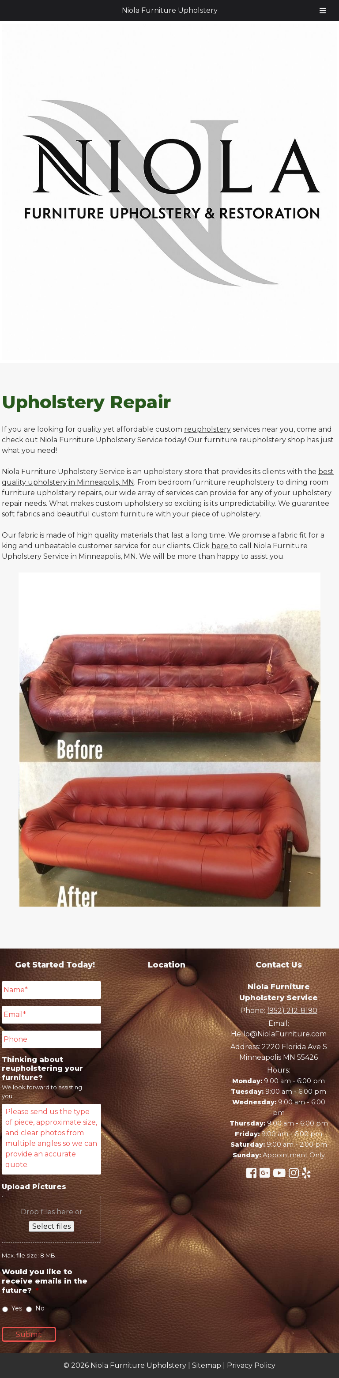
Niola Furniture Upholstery (170, 10)
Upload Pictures (34, 1186)
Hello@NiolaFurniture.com (279, 1034)
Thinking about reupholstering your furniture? (42, 1068)
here (220, 546)
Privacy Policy (251, 1365)
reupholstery (207, 429)
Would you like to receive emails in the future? (44, 1281)
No (40, 1308)
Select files (51, 1226)
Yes (16, 1308)
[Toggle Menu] (323, 10)
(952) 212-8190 (292, 1010)
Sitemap (206, 1365)
